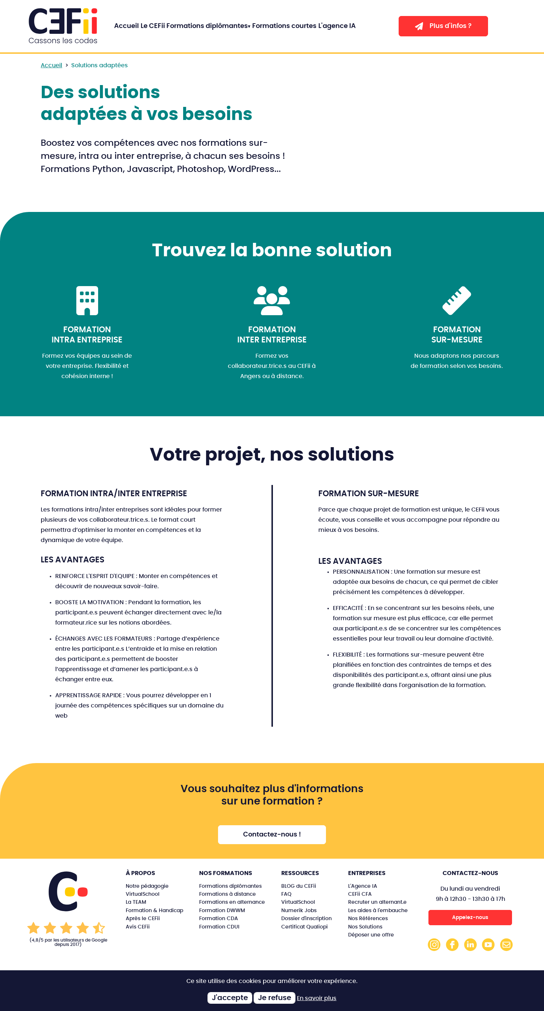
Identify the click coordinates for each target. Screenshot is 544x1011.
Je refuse (274, 998)
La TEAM (136, 902)
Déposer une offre (371, 935)
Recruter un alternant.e (377, 902)
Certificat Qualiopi (304, 927)
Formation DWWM (222, 910)
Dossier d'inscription (306, 918)
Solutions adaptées (99, 65)
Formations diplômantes (207, 26)
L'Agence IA (362, 886)
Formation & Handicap (154, 910)
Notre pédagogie (147, 886)
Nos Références (368, 918)
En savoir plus (317, 998)
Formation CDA (218, 918)
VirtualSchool (143, 894)
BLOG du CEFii (298, 886)
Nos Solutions (365, 927)
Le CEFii (153, 26)
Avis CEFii (138, 927)
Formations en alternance (232, 902)
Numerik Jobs (299, 910)
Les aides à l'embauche (378, 910)
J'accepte (230, 998)
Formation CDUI (219, 927)
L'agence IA (337, 26)
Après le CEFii (143, 918)
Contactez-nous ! (272, 834)
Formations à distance (227, 894)
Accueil (126, 26)
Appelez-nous (470, 917)
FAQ (286, 894)
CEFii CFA (360, 894)
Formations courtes (284, 26)
